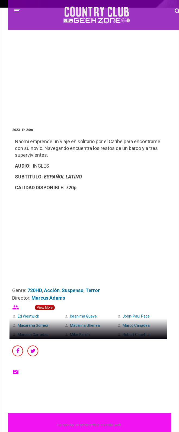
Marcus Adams (48, 298)
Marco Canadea (136, 325)
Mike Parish (80, 334)
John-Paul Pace (136, 316)
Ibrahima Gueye (83, 316)
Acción (52, 290)
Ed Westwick (28, 316)
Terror (92, 290)
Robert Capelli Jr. (137, 334)
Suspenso (73, 290)
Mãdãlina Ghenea (85, 325)
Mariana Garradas (33, 334)
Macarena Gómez (33, 325)
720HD (34, 290)
